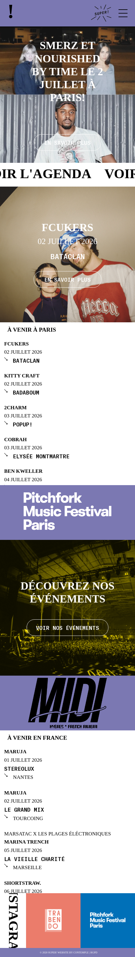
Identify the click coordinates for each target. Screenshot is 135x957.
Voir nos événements (67, 627)
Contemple (81, 952)
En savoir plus (67, 279)
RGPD (93, 952)
